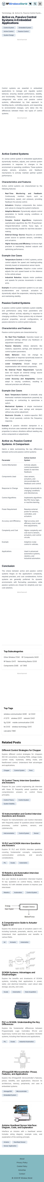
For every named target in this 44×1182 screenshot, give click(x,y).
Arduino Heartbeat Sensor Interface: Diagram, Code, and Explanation (19, 1126)
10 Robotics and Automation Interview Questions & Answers (20, 874)
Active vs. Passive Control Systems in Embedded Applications (28, 13)
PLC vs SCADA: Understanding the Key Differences (21, 1023)
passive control (23, 31)
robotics (7, 892)
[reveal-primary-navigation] (40, 4)
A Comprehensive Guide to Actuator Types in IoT (19, 923)
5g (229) (7, 722)
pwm (31, 770)
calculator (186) (10, 731)
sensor (36, 833)
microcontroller (21, 1091)
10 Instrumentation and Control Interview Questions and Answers (21, 815)
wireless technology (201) (22, 727)
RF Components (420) (30, 657)
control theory (9, 800)
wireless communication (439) (15, 714)
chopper (7, 770)
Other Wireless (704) (12, 657)
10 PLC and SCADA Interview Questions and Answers (21, 844)
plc (5, 863)
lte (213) (7, 727)
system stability (9, 804)
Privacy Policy (22, 1162)
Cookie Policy (22, 1166)
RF (14, 4)
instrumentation (9, 833)
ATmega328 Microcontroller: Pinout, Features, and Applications (19, 1073)
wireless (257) (16, 718)
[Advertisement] (22, 63)
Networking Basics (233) (27, 661)
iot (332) (32, 714)
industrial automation (26, 1041)
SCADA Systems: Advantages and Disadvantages (18, 973)
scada (13, 863)
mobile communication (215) (23, 722)
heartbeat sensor (19, 1142)
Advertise (22, 1170)
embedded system (25, 27)
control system (9, 27)
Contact (22, 1174)
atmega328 (8, 1091)
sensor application (10, 1146)
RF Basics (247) (10, 661)
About (22, 1159)
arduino (6, 1142)
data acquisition (30, 992)
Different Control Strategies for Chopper (21, 750)
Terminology (6, 13)
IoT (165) (23, 666)
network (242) (29, 718)
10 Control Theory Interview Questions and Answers (21, 781)
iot (4, 942)
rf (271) (6, 718)
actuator (13, 942)
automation (23, 863)
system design (9, 35)
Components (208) (11, 666)
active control (8, 31)
